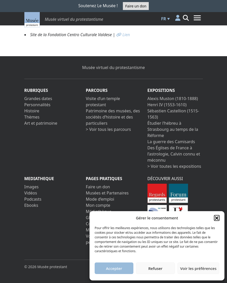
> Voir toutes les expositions (174, 166)
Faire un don (135, 6)
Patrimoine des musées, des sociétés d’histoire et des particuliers (113, 117)
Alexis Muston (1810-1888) (172, 98)
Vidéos (30, 193)
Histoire (32, 111)
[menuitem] (165, 18)
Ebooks (31, 205)
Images (31, 187)
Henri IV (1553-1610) (167, 105)
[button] (216, 217)
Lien (123, 34)
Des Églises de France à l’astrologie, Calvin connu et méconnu (173, 154)
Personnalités (37, 105)
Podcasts (33, 199)
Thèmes (32, 117)
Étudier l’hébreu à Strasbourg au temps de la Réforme (172, 129)
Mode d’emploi (100, 199)
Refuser (155, 268)
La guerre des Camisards (171, 141)
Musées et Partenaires (107, 193)
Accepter (114, 268)
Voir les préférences (198, 268)
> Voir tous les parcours (108, 129)
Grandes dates (38, 98)
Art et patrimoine (40, 123)
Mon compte (98, 205)
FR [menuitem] (163, 19)
